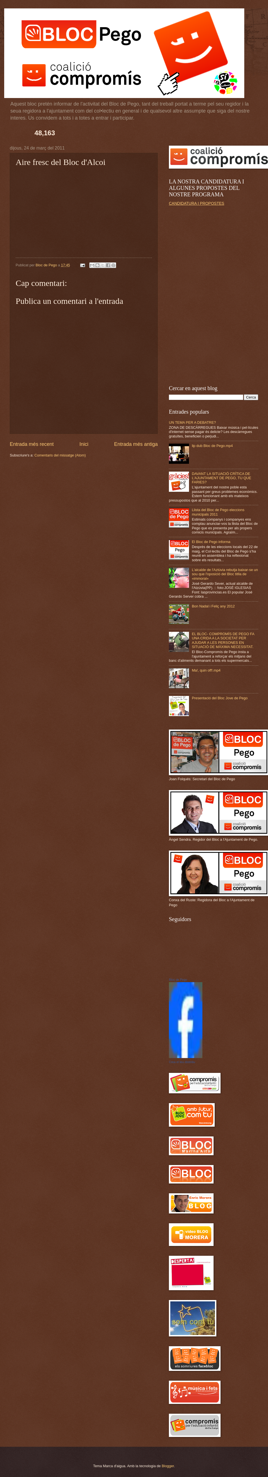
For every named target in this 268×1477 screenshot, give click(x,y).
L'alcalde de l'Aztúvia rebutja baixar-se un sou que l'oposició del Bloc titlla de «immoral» (225, 574)
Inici (83, 444)
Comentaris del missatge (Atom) (60, 455)
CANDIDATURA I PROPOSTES (196, 203)
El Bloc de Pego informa (211, 542)
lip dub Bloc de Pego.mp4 (212, 446)
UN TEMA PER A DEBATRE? (192, 422)
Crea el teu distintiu (182, 1062)
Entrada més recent (32, 444)
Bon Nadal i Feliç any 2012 (213, 606)
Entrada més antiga (136, 444)
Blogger (168, 1466)
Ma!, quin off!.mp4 (206, 670)
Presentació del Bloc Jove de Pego (220, 698)
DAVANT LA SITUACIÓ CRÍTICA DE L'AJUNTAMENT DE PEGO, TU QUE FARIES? (221, 478)
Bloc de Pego (178, 979)
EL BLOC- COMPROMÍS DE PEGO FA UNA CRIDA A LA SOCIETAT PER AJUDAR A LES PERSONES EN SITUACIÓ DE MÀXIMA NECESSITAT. (223, 640)
